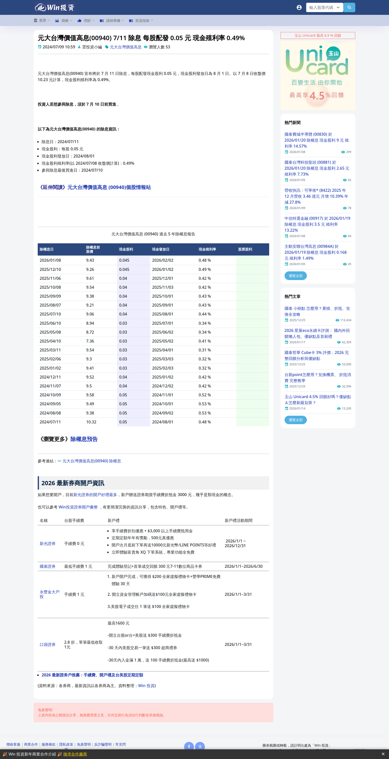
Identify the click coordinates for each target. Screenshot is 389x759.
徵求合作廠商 (75, 754)
